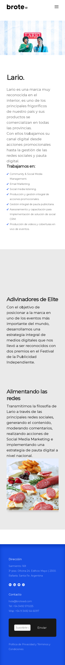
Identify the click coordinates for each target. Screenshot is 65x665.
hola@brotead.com (20, 601)
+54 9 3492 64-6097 (27, 611)
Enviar (42, 627)
